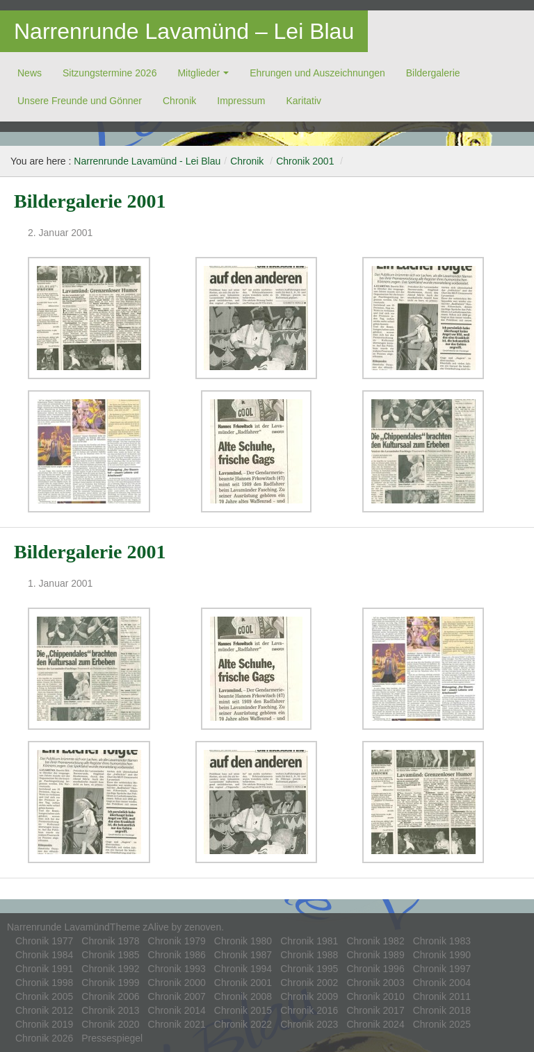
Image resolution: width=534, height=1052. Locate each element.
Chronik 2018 (442, 1010)
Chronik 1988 (309, 954)
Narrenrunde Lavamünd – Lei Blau (184, 31)
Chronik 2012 (44, 1010)
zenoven (202, 927)
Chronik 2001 (305, 161)
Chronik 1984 (44, 954)
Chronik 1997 (442, 968)
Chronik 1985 (110, 954)
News (29, 72)
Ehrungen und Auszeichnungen (317, 72)
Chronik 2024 (375, 1024)
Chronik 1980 (243, 940)
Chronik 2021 (177, 1024)
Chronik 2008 (243, 996)
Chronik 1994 (243, 968)
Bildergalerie (433, 72)
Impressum (241, 100)
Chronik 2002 (309, 982)
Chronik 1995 (309, 968)
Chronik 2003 (375, 982)
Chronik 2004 (442, 982)
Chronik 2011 (442, 996)
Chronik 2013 (110, 1010)
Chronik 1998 (44, 982)
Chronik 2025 (442, 1024)
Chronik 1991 (44, 968)
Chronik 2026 (44, 1038)
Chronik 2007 (177, 996)
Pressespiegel (112, 1038)
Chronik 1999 (110, 982)
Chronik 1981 (309, 940)
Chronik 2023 (309, 1024)
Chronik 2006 (110, 996)
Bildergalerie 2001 (90, 201)
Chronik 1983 (442, 940)
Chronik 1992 (110, 968)
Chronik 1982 (375, 940)
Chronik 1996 (375, 968)
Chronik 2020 (110, 1024)
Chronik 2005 (44, 996)
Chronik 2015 (243, 1010)
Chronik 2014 (177, 1010)
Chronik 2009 (309, 996)
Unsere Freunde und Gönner (79, 100)
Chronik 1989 (375, 954)
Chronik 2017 (375, 1010)
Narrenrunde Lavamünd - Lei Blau (147, 161)
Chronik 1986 (177, 954)
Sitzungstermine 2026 (109, 72)
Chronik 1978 (110, 940)
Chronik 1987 (243, 954)
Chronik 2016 (309, 1010)
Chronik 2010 (375, 996)
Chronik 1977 (44, 940)
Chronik (179, 100)
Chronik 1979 (177, 940)
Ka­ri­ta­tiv (303, 100)
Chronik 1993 (177, 968)
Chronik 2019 (44, 1024)
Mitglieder (198, 72)
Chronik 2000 (177, 982)
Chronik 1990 (442, 954)
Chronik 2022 (243, 1024)
